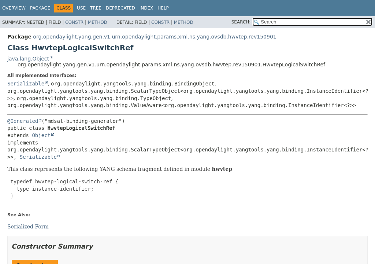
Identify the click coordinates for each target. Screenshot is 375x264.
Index (146, 8)
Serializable (25, 84)
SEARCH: (241, 22)
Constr (74, 22)
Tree (95, 8)
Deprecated (120, 8)
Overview (14, 8)
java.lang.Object (28, 59)
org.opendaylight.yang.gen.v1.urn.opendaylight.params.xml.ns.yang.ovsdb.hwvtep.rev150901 (154, 37)
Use (81, 8)
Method (97, 22)
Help (163, 8)
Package (40, 8)
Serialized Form (28, 227)
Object (41, 135)
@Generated (22, 121)
